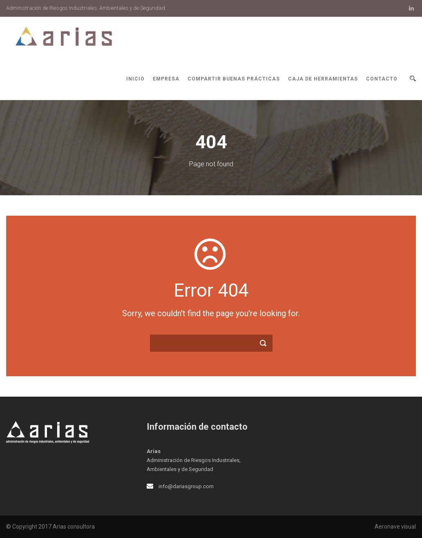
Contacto (381, 79)
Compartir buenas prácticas (234, 79)
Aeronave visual (395, 526)
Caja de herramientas (323, 79)
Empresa (166, 79)
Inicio (135, 79)
